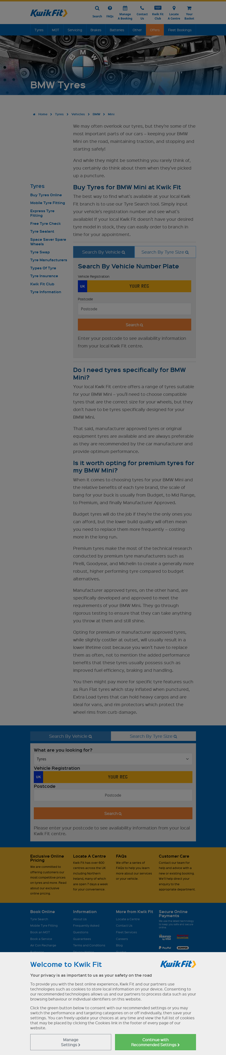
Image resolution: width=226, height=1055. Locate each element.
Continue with (155, 1042)
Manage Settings (70, 1042)
